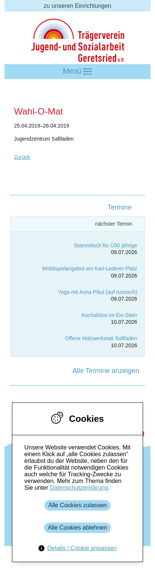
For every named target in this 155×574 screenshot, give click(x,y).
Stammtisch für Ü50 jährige (105, 245)
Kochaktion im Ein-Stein (109, 315)
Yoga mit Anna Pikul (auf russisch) (97, 292)
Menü (77, 71)
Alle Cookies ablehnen (77, 527)
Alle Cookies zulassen (77, 505)
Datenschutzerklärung (79, 487)
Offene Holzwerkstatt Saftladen (101, 338)
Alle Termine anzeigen (105, 370)
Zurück (22, 157)
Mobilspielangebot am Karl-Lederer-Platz (89, 269)
